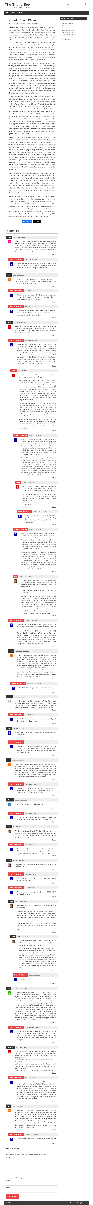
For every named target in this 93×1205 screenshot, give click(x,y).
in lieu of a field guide (68, 30)
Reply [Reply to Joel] (54, 1130)
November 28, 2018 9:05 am (32, 1027)
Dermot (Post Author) (18, 684)
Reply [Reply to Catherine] (54, 1073)
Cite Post (43, 23)
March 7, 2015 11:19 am (31, 259)
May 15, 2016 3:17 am (18, 275)
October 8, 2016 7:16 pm (24, 370)
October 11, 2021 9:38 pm (31, 1134)
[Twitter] (37, 221)
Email (8, 1187)
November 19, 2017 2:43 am (32, 742)
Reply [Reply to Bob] (54, 1022)
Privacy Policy (80, 1203)
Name (8, 1180)
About (13, 13)
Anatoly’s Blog (66, 26)
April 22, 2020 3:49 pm (34, 975)
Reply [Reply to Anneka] (54, 710)
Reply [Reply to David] (54, 737)
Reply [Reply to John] (54, 286)
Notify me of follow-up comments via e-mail (21, 1178)
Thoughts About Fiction (68, 32)
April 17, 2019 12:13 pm (31, 1077)
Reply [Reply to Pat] (54, 779)
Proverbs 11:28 (46, 878)
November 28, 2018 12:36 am (20, 988)
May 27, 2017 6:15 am (20, 697)
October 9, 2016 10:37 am (40, 511)
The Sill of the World (67, 23)
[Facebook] (27, 221)
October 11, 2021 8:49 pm (19, 1106)
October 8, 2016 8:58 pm (28, 482)
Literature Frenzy (66, 37)
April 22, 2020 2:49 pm (22, 936)
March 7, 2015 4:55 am (19, 237)
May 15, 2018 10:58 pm (30, 874)
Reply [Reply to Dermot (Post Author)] (54, 270)
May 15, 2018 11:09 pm (21, 901)
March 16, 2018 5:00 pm (31, 813)
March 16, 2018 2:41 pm (21, 800)
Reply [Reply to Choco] (54, 335)
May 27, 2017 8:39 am (30, 714)
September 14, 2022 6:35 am (34, 683)
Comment (9, 1157)
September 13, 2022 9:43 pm (22, 651)
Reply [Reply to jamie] (54, 679)
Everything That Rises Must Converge (27, 23)
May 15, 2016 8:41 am (30, 290)
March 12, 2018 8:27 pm (31, 784)
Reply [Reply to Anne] (54, 616)
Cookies (72, 1203)
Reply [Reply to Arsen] (54, 254)
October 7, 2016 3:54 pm (31, 340)
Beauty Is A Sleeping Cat (68, 34)
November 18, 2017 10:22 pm (21, 728)
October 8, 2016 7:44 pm (35, 435)
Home (7, 13)
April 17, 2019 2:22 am (21, 1047)
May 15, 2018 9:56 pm (18, 826)
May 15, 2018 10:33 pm (30, 844)
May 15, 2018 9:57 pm (18, 860)
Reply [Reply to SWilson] (54, 808)
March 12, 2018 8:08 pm (18, 760)
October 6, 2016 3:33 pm (20, 322)
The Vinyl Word (66, 39)
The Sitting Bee (17, 4)
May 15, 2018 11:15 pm (25, 576)
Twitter (20, 13)
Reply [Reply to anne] (54, 970)
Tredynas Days (66, 28)
